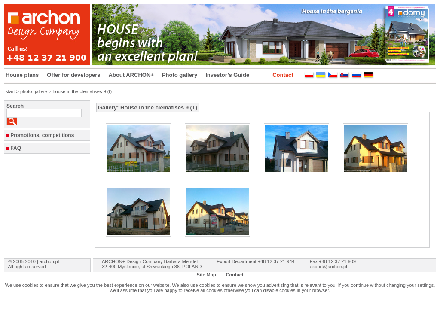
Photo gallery (179, 75)
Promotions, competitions (42, 135)
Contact (282, 75)
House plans (22, 75)
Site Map (206, 274)
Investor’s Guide (227, 75)
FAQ (15, 148)
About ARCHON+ (131, 75)
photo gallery (33, 91)
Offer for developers (73, 75)
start (10, 91)
